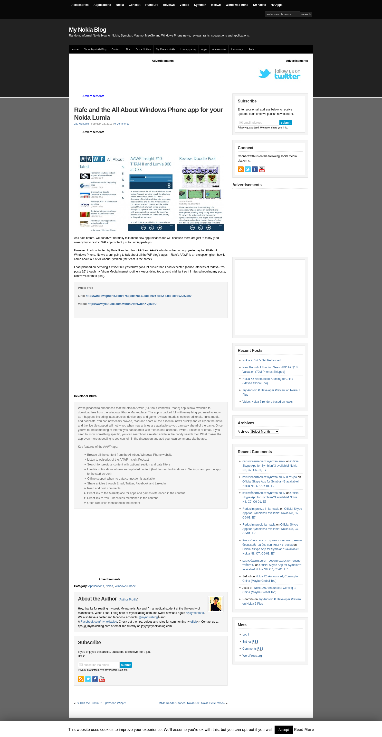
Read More (304, 730)
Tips (128, 49)
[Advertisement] (162, 74)
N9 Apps (277, 5)
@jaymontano (195, 613)
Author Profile (128, 599)
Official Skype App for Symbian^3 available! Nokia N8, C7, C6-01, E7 (270, 466)
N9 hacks (259, 5)
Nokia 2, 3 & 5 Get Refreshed (261, 360)
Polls (251, 49)
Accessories (80, 5)
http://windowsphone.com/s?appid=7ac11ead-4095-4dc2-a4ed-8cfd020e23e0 (138, 296)
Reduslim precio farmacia (258, 524)
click (194, 621)
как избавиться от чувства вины (264, 461)
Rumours (151, 5)
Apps (204, 49)
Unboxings (237, 49)
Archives (243, 431)
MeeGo (216, 5)
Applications (102, 5)
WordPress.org (252, 655)
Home (75, 49)
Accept (283, 730)
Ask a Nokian (143, 49)
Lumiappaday (188, 49)
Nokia (120, 5)
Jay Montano (81, 123)
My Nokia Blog (87, 29)
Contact (116, 49)
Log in (246, 634)
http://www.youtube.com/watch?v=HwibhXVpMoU (121, 304)
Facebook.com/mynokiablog (99, 621)
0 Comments (122, 123)
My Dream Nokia (165, 49)
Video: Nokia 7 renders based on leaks (267, 401)
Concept (134, 5)
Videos (184, 5)
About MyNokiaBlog (95, 49)
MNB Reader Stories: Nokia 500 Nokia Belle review (192, 703)
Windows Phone (237, 5)
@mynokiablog (148, 617)
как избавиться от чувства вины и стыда (269, 477)
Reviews (169, 5)
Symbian (200, 5)
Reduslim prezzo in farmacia (260, 508)
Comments (252, 649)
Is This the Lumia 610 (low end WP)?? (101, 703)
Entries (250, 642)
